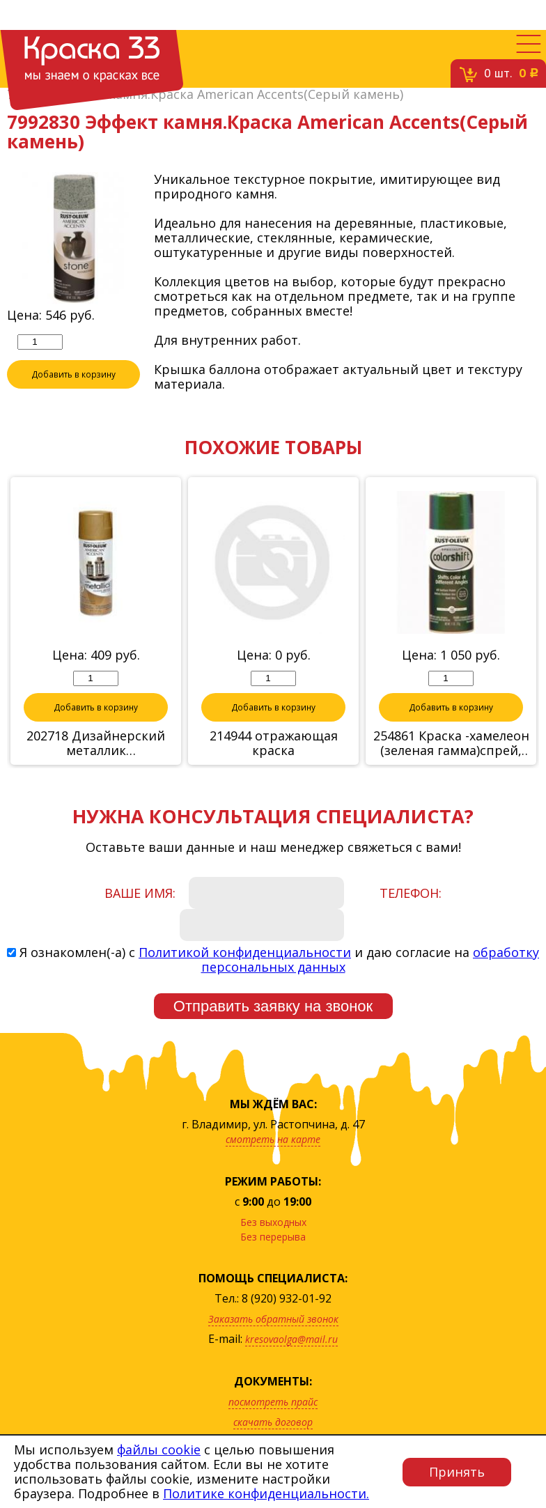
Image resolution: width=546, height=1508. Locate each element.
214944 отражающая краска (274, 744)
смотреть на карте (273, 1139)
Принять (457, 1471)
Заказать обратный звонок (273, 1319)
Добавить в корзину (73, 374)
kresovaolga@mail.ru (291, 1339)
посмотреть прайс (273, 1402)
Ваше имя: (140, 893)
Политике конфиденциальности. (266, 1493)
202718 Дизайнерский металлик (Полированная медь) (95, 744)
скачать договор (273, 1422)
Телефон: (411, 893)
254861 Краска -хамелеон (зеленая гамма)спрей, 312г (451, 744)
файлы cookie (159, 1449)
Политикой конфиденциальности (245, 953)
